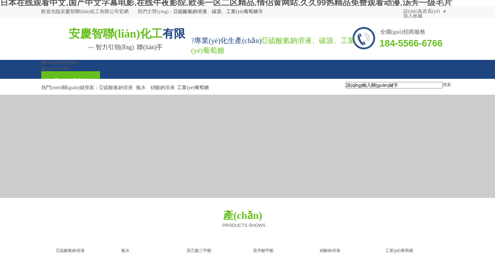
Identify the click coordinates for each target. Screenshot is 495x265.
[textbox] (394, 85)
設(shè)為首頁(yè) (421, 11)
